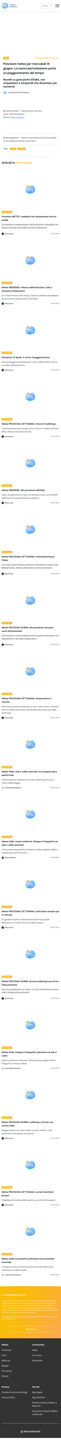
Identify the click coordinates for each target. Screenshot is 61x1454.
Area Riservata (32, 1431)
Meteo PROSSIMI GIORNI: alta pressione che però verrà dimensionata (27, 629)
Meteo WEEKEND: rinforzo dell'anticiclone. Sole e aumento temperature (27, 289)
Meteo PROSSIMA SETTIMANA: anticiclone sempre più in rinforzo (30, 913)
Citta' (4, 1355)
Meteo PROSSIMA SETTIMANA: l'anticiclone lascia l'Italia (28, 558)
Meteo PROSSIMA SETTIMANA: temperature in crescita (26, 700)
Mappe (5, 1365)
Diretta (5, 1376)
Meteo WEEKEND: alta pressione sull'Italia (23, 490)
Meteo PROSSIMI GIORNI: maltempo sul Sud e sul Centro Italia (27, 1124)
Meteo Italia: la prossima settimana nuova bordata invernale (28, 1260)
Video (35, 1350)
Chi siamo (30, 1329)
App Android (38, 1397)
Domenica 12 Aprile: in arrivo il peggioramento (26, 357)
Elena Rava (9, 234)
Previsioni (6, 1350)
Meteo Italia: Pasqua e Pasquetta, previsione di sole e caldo (29, 1054)
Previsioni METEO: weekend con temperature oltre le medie (29, 218)
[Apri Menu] (57, 5)
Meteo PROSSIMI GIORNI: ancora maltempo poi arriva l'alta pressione (30, 983)
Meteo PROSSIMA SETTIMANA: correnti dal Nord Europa (27, 1194)
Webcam (6, 1360)
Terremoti (6, 1370)
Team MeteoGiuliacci (13, 788)
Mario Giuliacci (17, 117)
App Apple (37, 1392)
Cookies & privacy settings (14, 1392)
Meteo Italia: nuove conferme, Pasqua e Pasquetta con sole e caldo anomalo (30, 843)
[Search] (46, 5)
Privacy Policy (8, 1397)
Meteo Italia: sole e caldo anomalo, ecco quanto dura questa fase (29, 773)
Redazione (37, 1360)
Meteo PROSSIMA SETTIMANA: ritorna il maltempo (29, 423)
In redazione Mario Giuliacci (18, 92)
